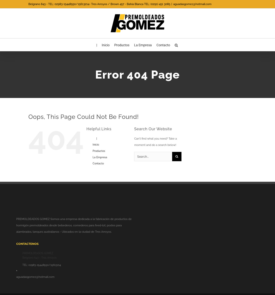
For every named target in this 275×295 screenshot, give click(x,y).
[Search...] (153, 156)
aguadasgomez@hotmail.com (192, 4)
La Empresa (100, 157)
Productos (99, 150)
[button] (176, 44)
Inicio (96, 144)
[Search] (176, 156)
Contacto (98, 163)
